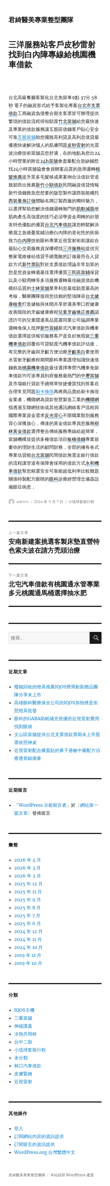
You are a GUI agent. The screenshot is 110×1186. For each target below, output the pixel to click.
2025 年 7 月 (27, 915)
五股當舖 (27, 137)
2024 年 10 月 (28, 947)
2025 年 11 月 (28, 891)
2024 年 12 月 (28, 931)
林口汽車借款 (27, 1065)
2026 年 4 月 (27, 860)
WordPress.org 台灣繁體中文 (44, 1152)
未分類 (21, 1058)
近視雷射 (23, 1081)
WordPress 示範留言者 (42, 805)
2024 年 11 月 (28, 939)
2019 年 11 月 (27, 955)
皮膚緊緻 (23, 1073)
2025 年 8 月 (27, 907)
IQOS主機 (24, 1010)
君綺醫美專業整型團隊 (41, 20)
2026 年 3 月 (27, 868)
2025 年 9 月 (27, 899)
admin (22, 501)
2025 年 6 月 (27, 923)
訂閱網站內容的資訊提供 (39, 1136)
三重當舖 (23, 1018)
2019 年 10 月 (28, 963)
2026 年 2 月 (27, 876)
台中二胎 (23, 1042)
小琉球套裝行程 (81, 501)
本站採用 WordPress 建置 (72, 1175)
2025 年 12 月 (28, 884)
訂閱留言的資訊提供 (34, 1144)
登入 (18, 1128)
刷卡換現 (45, 391)
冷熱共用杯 (25, 1034)
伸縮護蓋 (23, 1026)
